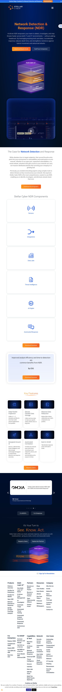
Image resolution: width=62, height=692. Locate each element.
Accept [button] (28, 689)
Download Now (48, 1)
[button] (8, 493)
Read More (54, 687)
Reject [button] (34, 689)
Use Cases (50, 633)
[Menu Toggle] (52, 8)
